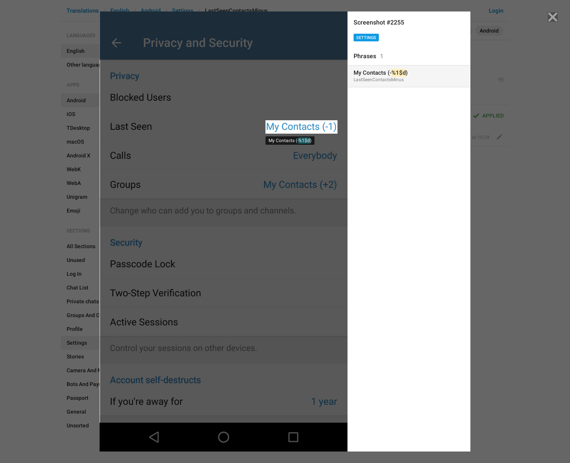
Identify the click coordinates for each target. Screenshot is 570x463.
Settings (366, 37)
